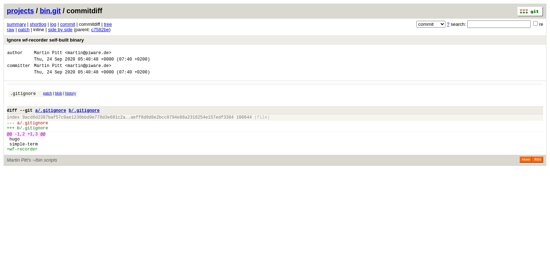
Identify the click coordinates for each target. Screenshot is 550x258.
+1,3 (33, 146)
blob (58, 98)
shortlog (38, 24)
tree (108, 24)
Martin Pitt (48, 54)
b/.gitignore (84, 118)
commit (67, 24)
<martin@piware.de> (88, 54)
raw (10, 29)
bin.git (50, 11)
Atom (526, 174)
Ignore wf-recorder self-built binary (45, 40)
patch (24, 29)
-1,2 (20, 146)
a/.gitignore (50, 118)
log (53, 24)
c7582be (100, 29)
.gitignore (23, 99)
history (70, 98)
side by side (60, 29)
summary (16, 24)
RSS (537, 174)
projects (20, 11)
